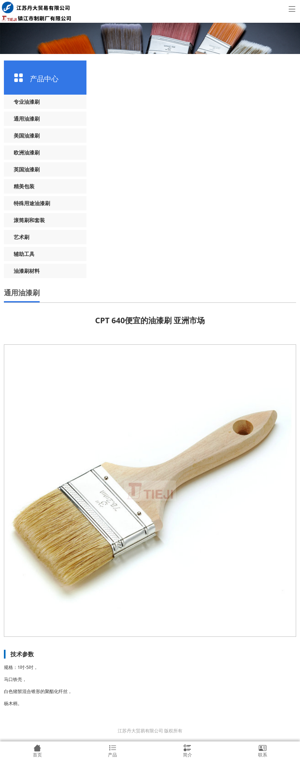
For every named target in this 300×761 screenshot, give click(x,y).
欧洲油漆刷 (27, 152)
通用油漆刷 (27, 118)
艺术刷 (21, 237)
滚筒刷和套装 (29, 220)
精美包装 (24, 186)
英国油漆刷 (27, 169)
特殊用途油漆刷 (32, 203)
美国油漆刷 (27, 135)
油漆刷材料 (27, 270)
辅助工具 (24, 254)
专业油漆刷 (27, 101)
